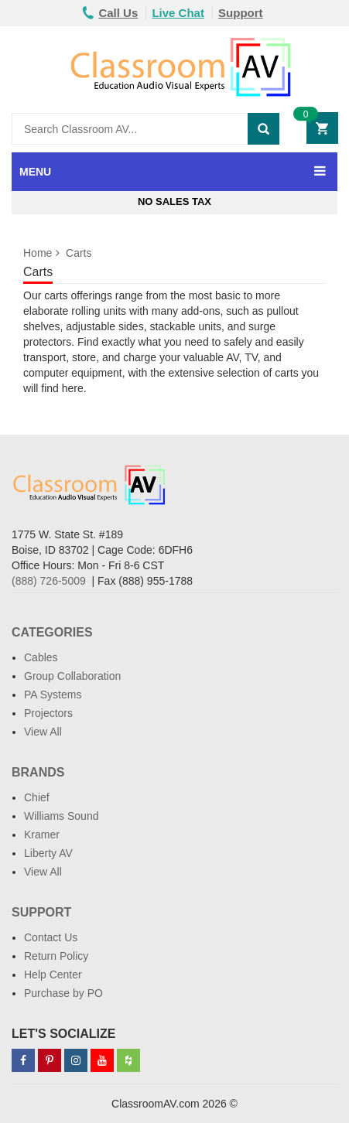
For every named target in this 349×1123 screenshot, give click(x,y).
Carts (78, 253)
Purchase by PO (63, 993)
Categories (52, 632)
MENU (35, 172)
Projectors (48, 713)
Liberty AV (48, 853)
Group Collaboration (72, 676)
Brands (38, 772)
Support (240, 12)
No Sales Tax (174, 201)
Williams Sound (61, 816)
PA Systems (52, 694)
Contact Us (50, 937)
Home (37, 253)
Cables (41, 657)
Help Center (53, 974)
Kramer (42, 834)
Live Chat (178, 12)
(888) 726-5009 (49, 581)
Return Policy (56, 956)
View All (43, 731)
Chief (37, 797)
